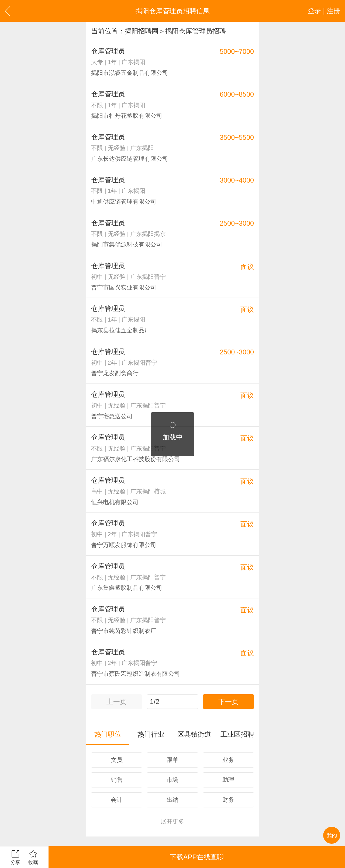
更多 (172, 821)
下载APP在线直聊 (197, 857)
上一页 (116, 701)
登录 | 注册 (324, 11)
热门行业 (150, 734)
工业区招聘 (237, 734)
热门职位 (107, 734)
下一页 (228, 701)
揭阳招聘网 (141, 31)
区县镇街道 (194, 734)
